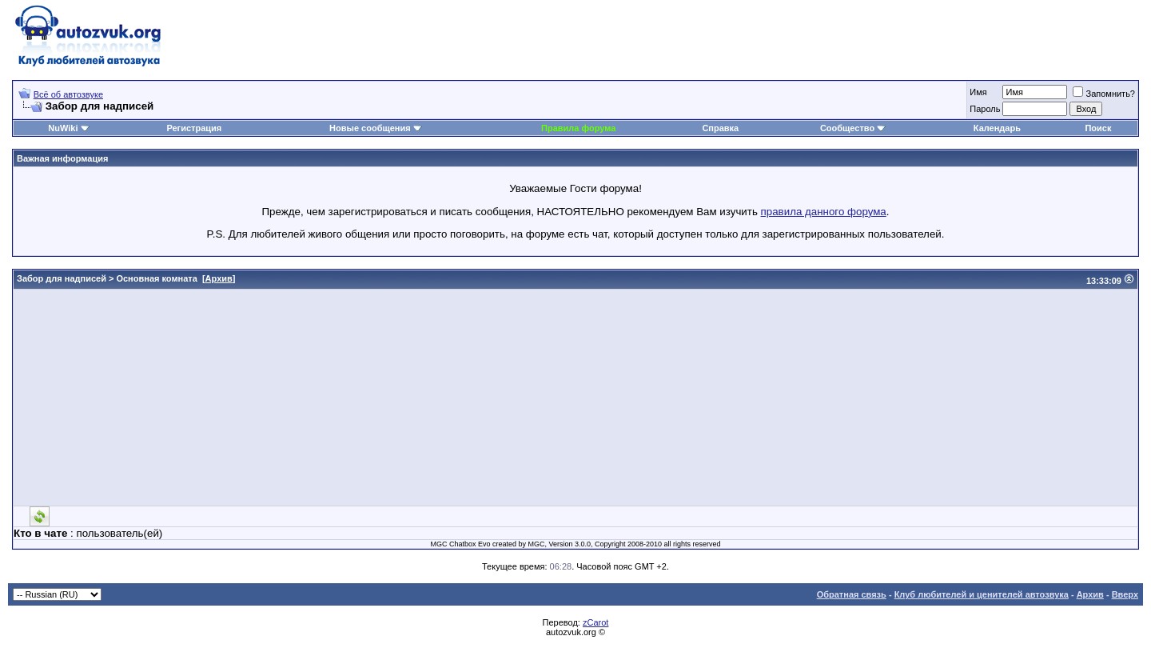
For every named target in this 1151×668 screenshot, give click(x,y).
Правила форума (578, 128)
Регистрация (193, 128)
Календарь (997, 128)
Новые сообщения (370, 128)
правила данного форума (823, 212)
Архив (219, 278)
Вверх (1125, 594)
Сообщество (853, 128)
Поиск (1098, 128)
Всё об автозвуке (68, 94)
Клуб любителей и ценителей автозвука (981, 594)
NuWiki (63, 128)
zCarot (595, 622)
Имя (978, 92)
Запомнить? (1104, 93)
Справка (720, 128)
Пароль (985, 109)
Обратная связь (851, 594)
